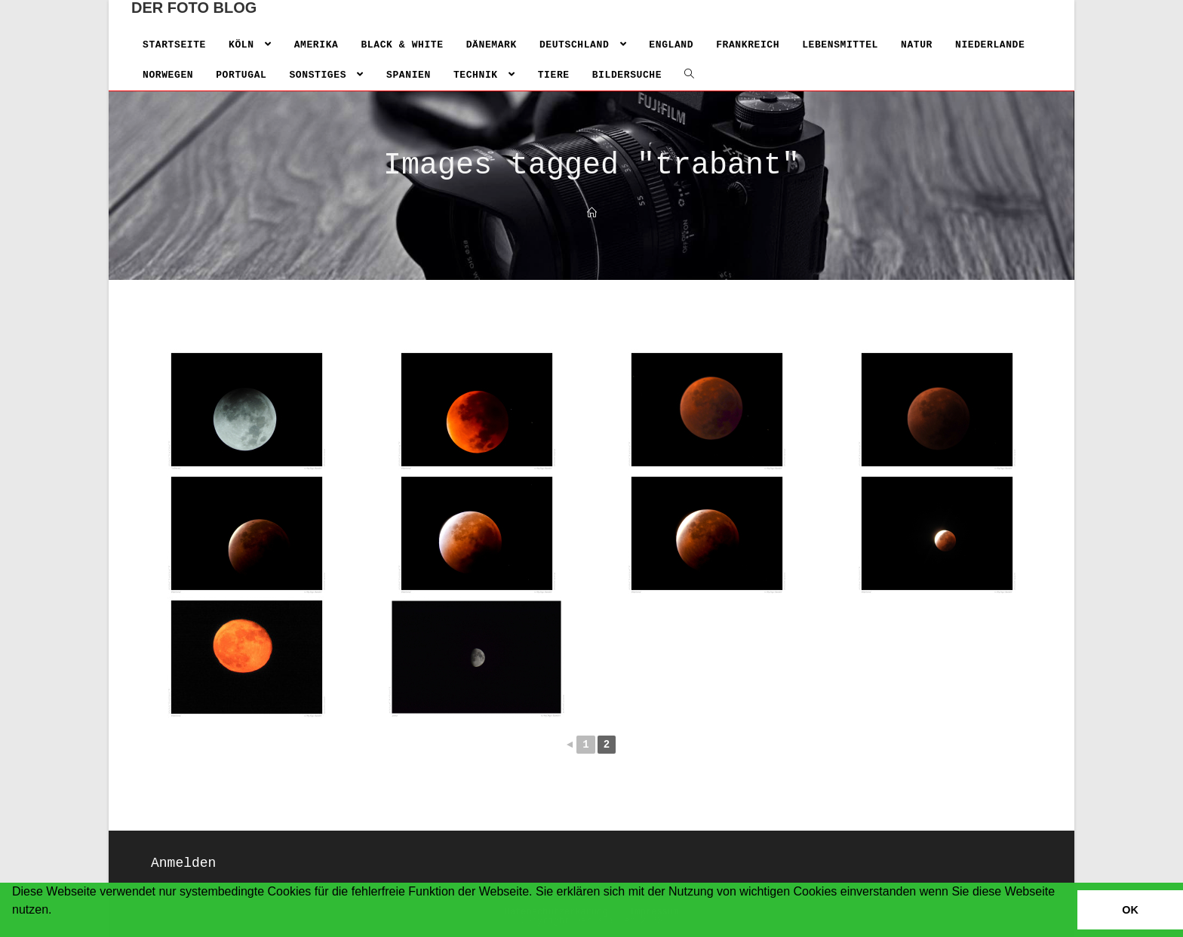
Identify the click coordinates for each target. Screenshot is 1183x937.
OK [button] (1130, 910)
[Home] (592, 214)
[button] (14, 929)
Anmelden (183, 863)
